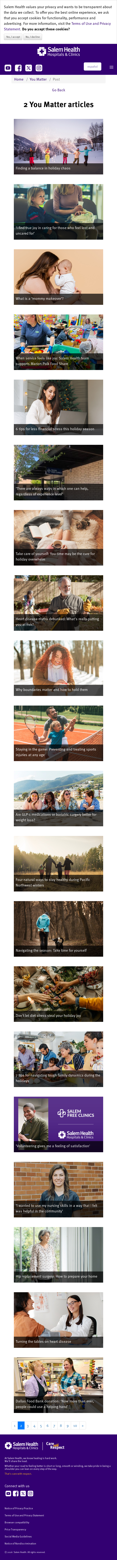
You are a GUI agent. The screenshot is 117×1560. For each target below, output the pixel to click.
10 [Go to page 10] (75, 1425)
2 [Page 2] (21, 1425)
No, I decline (33, 37)
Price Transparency (15, 1529)
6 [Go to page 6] (48, 1425)
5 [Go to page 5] (41, 1425)
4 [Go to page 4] (34, 1425)
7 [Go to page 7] (54, 1425)
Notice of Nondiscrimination (20, 1543)
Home (18, 79)
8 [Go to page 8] (61, 1425)
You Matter (38, 79)
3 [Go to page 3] (28, 1425)
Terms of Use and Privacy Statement (24, 1515)
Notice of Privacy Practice (19, 1508)
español (92, 66)
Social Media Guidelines (18, 1536)
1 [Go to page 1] (15, 1425)
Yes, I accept (13, 37)
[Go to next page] (82, 1425)
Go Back (58, 90)
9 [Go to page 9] (68, 1425)
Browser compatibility (17, 1522)
